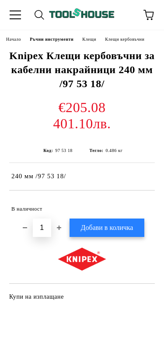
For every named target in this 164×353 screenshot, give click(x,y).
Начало (13, 39)
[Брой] (42, 228)
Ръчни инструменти (51, 39)
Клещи (89, 39)
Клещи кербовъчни (124, 39)
